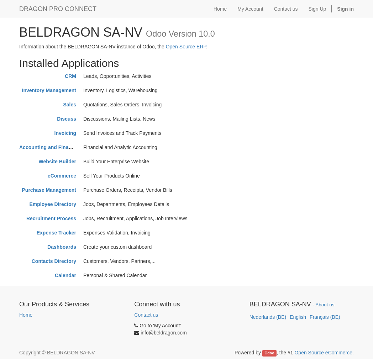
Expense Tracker (56, 233)
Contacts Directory (54, 261)
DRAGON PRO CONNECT (57, 8)
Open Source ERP (186, 46)
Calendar (65, 275)
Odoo (269, 353)
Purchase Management (49, 190)
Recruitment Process (51, 218)
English (298, 317)
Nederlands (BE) (268, 317)
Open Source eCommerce (323, 352)
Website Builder (57, 161)
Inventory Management (49, 90)
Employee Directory (53, 204)
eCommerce (62, 176)
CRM (70, 76)
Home (25, 315)
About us (324, 304)
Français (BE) (325, 317)
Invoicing (65, 133)
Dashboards (61, 247)
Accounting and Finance (48, 147)
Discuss (66, 119)
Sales (69, 104)
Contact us (146, 315)
